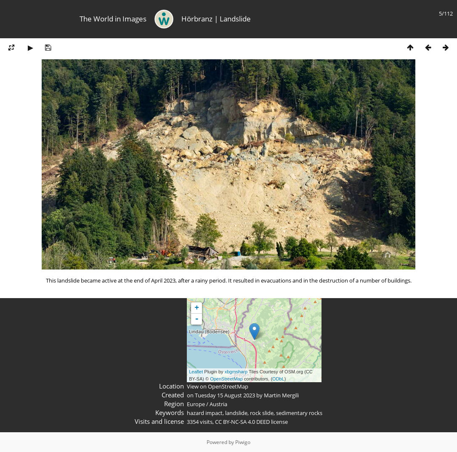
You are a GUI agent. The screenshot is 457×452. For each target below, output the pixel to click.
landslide (236, 413)
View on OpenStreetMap (217, 386)
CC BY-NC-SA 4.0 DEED (242, 422)
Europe (196, 404)
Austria (218, 404)
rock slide (262, 413)
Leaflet (196, 371)
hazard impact (205, 413)
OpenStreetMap (226, 378)
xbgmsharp (236, 371)
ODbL (278, 378)
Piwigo (242, 442)
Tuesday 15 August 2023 (225, 395)
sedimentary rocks (299, 413)
